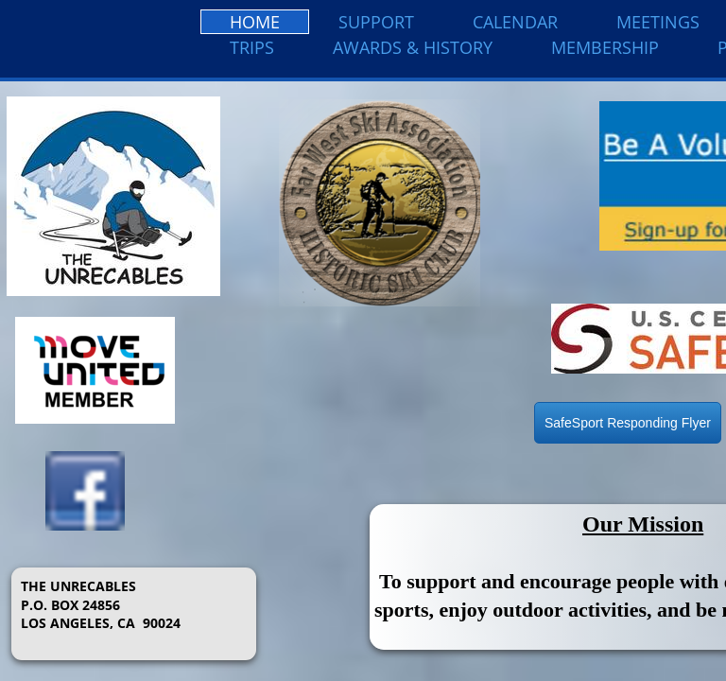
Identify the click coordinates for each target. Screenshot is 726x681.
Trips (252, 47)
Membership (605, 47)
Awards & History (413, 47)
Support (376, 21)
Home (255, 21)
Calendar (515, 21)
